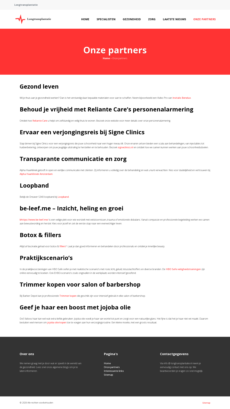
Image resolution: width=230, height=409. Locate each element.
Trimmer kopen (68, 295)
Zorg (151, 19)
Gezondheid (132, 19)
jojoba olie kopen (56, 322)
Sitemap (108, 374)
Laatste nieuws (174, 19)
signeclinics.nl (125, 147)
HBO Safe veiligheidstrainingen (183, 269)
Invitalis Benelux (181, 97)
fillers (63, 246)
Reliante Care (39, 120)
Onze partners (204, 19)
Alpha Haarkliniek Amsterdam (36, 174)
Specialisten (106, 19)
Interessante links (114, 371)
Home (85, 19)
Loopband (63, 196)
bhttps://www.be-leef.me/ (34, 219)
